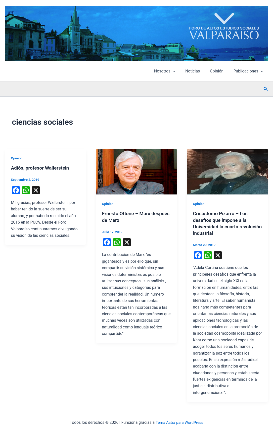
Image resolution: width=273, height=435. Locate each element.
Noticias (197, 71)
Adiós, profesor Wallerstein (41, 168)
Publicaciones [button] (249, 71)
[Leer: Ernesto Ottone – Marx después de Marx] (136, 171)
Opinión (220, 71)
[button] (180, 71)
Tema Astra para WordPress (179, 422)
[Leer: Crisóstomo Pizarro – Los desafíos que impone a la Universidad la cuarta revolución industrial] (227, 171)
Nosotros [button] (171, 71)
